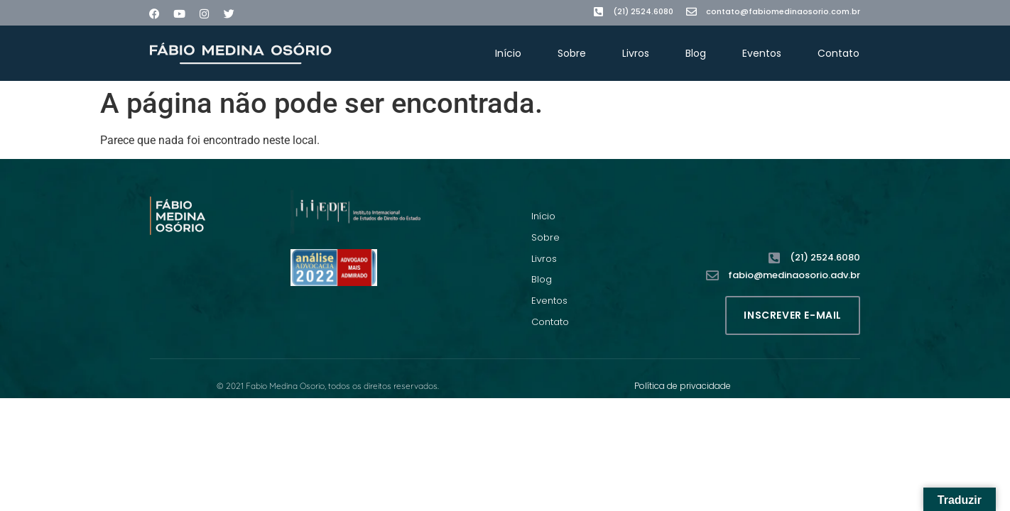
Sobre (572, 53)
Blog (695, 53)
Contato (838, 53)
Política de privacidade (682, 386)
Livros (635, 53)
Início (508, 53)
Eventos (761, 53)
